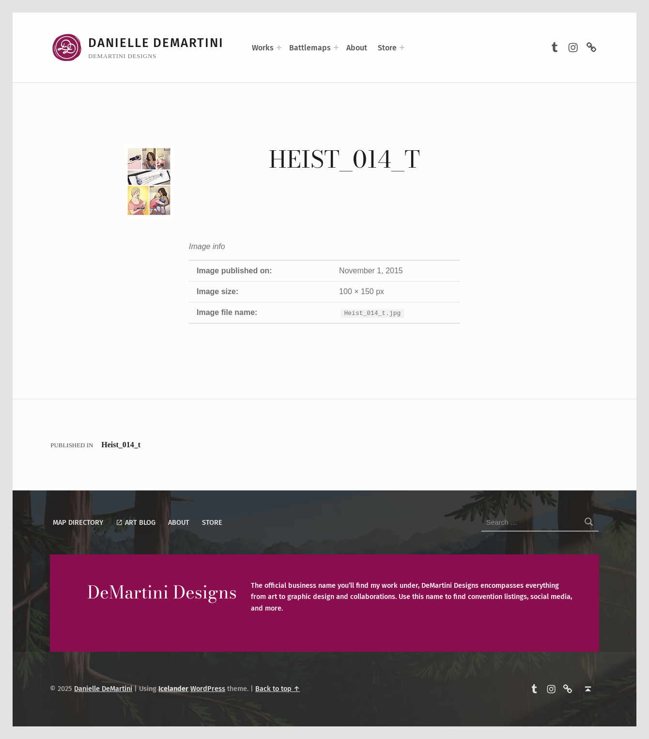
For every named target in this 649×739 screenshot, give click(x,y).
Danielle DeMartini (156, 42)
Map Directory (78, 522)
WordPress (207, 688)
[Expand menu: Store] (402, 47)
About (356, 47)
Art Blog (135, 522)
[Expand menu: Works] (279, 47)
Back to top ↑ (277, 688)
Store (387, 47)
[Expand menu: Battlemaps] (336, 47)
